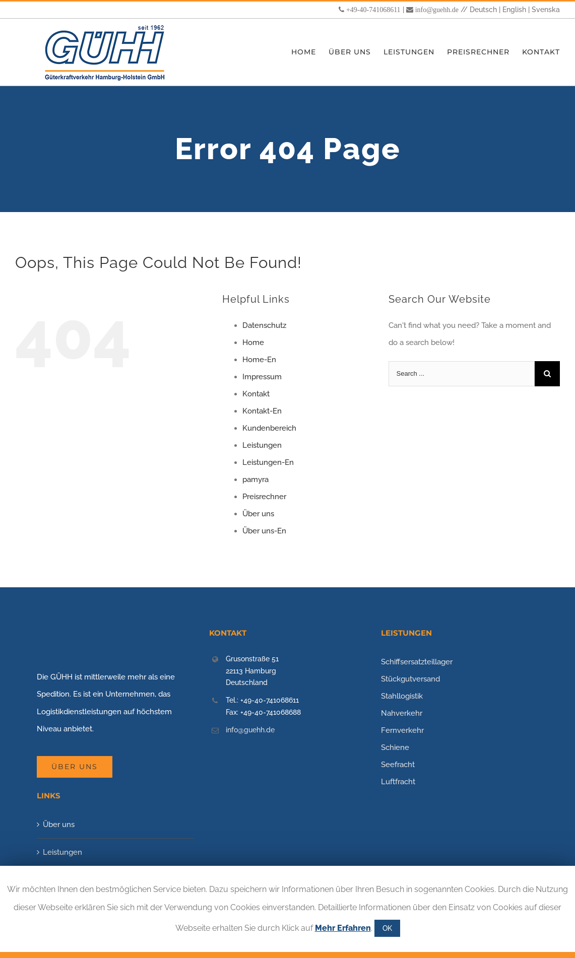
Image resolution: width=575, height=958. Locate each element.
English (514, 10)
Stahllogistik (402, 696)
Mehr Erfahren (343, 928)
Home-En (259, 359)
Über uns (258, 513)
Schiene (395, 747)
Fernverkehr (402, 730)
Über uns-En (264, 530)
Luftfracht (398, 781)
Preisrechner (264, 496)
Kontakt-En (262, 411)
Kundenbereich (269, 428)
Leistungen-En (268, 462)
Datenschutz (264, 325)
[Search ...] (462, 373)
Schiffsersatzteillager (417, 661)
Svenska (546, 10)
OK (387, 928)
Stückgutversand (410, 678)
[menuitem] (310, 52)
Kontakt (256, 393)
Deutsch (483, 10)
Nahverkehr (401, 713)
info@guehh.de (437, 9)
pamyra (255, 479)
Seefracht (398, 764)
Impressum (262, 376)
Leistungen (262, 445)
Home (253, 342)
